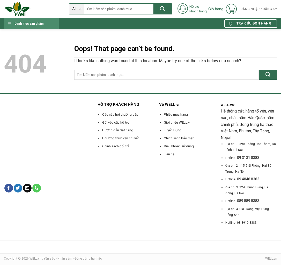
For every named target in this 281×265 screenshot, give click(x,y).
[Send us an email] (27, 188)
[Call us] (36, 188)
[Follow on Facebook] (8, 188)
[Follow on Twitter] (18, 188)
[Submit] (162, 9)
